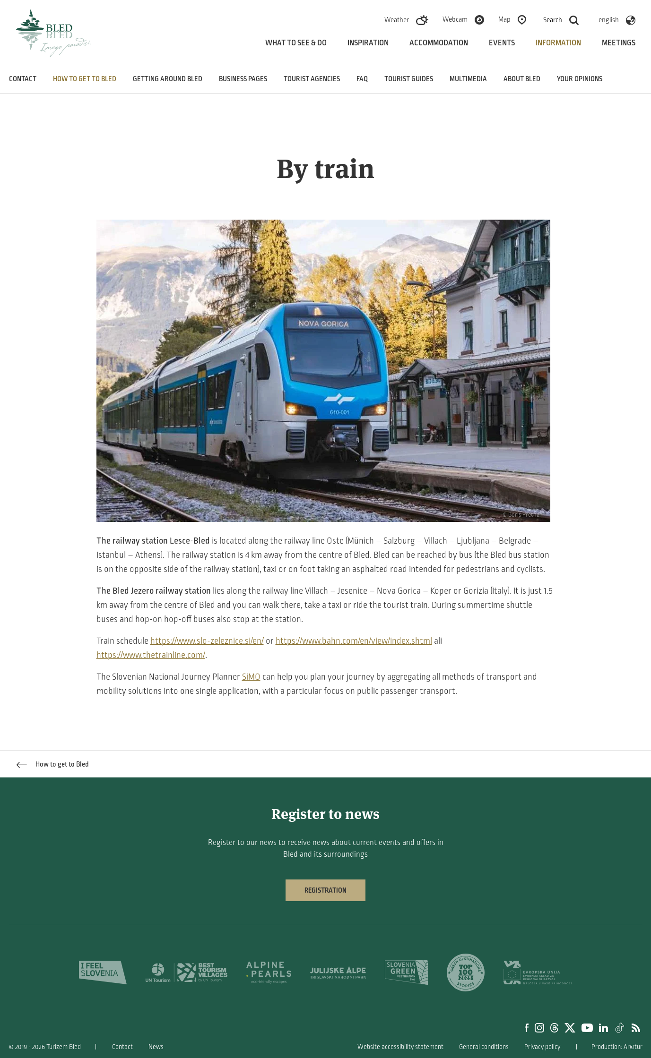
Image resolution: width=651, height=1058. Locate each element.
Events (502, 43)
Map (504, 19)
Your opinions (579, 79)
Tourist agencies (312, 79)
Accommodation (438, 43)
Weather (396, 20)
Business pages (243, 79)
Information (558, 43)
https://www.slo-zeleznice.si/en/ (207, 641)
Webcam (455, 19)
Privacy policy (542, 1046)
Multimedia (468, 79)
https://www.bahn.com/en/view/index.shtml (354, 641)
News (156, 1046)
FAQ (362, 79)
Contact (22, 79)
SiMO (251, 677)
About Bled (521, 79)
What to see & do (296, 43)
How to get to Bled (84, 79)
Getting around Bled (167, 79)
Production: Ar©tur (616, 1046)
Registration (325, 890)
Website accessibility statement (400, 1046)
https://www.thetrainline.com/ (150, 655)
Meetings (618, 43)
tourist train (405, 605)
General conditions (484, 1046)
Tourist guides (408, 79)
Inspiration (368, 43)
